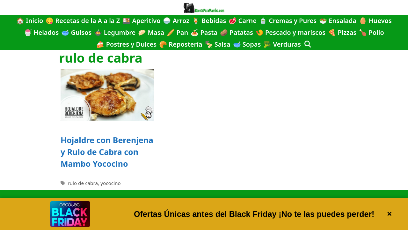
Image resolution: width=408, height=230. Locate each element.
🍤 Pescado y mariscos (290, 32)
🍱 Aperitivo (141, 20)
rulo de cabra (83, 183)
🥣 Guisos (76, 32)
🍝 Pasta (204, 32)
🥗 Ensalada (337, 20)
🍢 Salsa (217, 44)
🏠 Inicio (29, 20)
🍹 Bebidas (209, 20)
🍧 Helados (41, 32)
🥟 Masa (151, 32)
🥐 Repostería (180, 44)
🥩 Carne (243, 20)
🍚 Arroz (176, 20)
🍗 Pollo (371, 32)
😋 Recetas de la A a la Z (83, 20)
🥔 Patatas (236, 32)
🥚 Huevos (375, 20)
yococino (110, 183)
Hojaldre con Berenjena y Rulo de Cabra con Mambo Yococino (107, 151)
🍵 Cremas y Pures (288, 20)
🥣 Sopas (247, 44)
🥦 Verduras (282, 44)
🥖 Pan (177, 32)
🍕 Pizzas (342, 32)
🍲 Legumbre (114, 32)
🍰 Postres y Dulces (126, 44)
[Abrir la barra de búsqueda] (307, 44)
